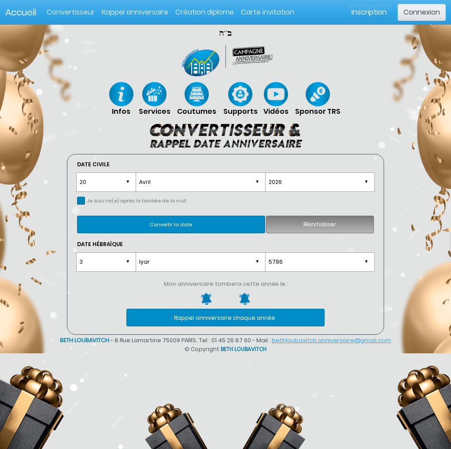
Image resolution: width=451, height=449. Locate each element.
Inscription (369, 12)
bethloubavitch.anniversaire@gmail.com (331, 340)
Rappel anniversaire (135, 12)
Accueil (20, 12)
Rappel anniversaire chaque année (224, 318)
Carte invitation (267, 12)
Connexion (421, 12)
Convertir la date (171, 224)
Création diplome (204, 12)
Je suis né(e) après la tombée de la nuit (136, 200)
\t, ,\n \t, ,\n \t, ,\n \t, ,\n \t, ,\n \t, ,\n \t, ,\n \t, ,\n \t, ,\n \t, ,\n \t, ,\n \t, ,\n (201, 182)
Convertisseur (72, 12)
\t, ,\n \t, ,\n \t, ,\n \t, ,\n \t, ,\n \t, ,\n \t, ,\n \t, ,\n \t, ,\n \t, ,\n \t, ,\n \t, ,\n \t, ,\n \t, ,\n (201, 262)
